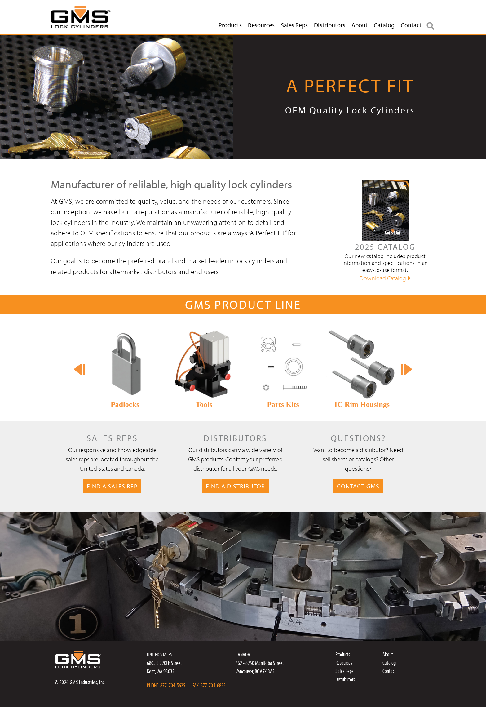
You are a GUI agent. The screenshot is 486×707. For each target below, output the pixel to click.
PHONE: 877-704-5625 (166, 685)
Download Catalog (383, 278)
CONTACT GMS (358, 486)
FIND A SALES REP (112, 486)
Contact (411, 25)
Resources (261, 25)
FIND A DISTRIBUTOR (235, 486)
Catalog (384, 25)
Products (230, 25)
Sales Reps (294, 25)
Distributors (329, 25)
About (359, 25)
